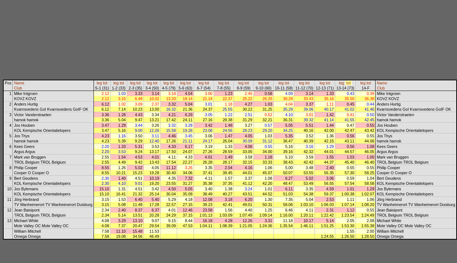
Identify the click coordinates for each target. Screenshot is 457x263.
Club (18, 88)
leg (99, 83)
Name (19, 83)
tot (105, 83)
